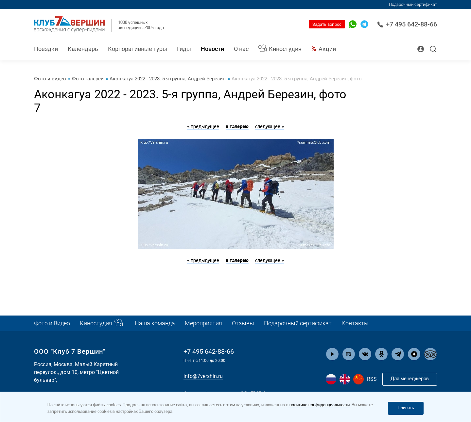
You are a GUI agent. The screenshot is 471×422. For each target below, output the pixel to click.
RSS (372, 379)
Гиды (184, 48)
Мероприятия (203, 323)
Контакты (355, 323)
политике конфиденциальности (319, 405)
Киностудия (285, 48)
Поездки (46, 48)
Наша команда (155, 323)
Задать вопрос (326, 24)
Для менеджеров (410, 378)
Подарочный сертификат (413, 4)
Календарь (83, 48)
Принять (406, 408)
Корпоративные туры (137, 48)
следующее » (269, 126)
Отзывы (243, 323)
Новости (212, 48)
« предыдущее (203, 126)
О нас (241, 48)
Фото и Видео (52, 323)
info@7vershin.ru (203, 376)
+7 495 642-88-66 (407, 24)
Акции (327, 48)
